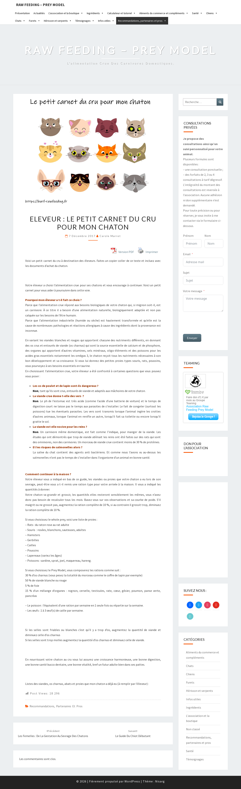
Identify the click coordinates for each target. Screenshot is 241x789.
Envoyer (192, 338)
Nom (207, 236)
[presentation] (211, 322)
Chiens (211, 13)
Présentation (22, 13)
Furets (34, 20)
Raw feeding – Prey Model (40, 4)
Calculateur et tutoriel (121, 13)
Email (187, 254)
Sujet (186, 272)
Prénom (188, 236)
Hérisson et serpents (58, 20)
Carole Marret (110, 236)
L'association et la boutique (66, 13)
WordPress (132, 781)
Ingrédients (95, 13)
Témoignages (84, 20)
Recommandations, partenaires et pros (142, 20)
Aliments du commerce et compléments (163, 13)
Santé (197, 13)
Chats (20, 20)
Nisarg (160, 781)
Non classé (193, 729)
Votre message (192, 291)
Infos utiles (106, 20)
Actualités (39, 13)
